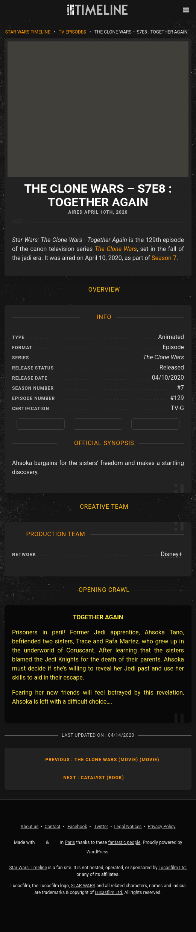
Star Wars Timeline (27, 32)
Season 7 (164, 258)
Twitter (101, 826)
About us (30, 826)
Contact (52, 826)
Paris (70, 842)
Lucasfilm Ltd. (172, 867)
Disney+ (171, 554)
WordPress (97, 851)
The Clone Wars (116, 248)
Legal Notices (127, 826)
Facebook (77, 826)
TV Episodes (72, 32)
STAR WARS (83, 885)
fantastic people (124, 842)
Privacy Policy (162, 826)
